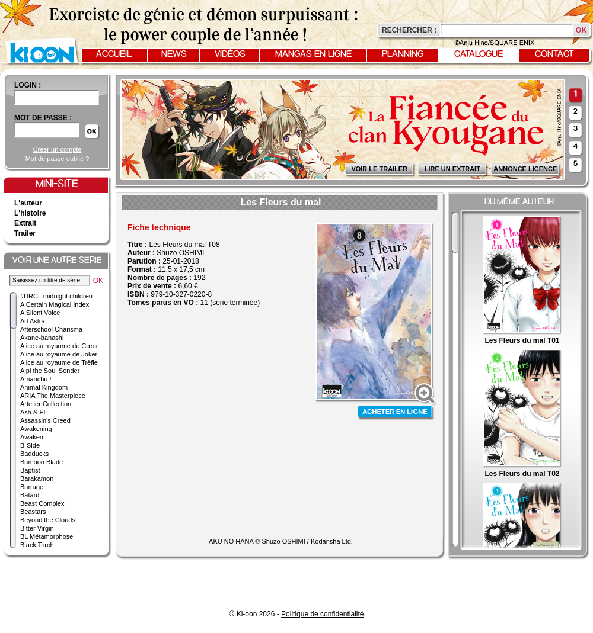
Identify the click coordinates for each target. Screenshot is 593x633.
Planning (402, 54)
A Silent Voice (40, 312)
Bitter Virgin (37, 528)
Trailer (25, 233)
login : (27, 85)
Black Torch (37, 544)
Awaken (31, 437)
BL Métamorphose (46, 536)
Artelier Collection (45, 403)
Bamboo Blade (41, 461)
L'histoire (30, 213)
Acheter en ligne (396, 413)
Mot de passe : (43, 118)
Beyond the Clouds (47, 519)
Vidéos (230, 54)
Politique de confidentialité (322, 614)
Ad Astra (32, 320)
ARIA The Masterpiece (52, 395)
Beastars (33, 511)
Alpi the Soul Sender (49, 370)
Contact (554, 54)
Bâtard (29, 495)
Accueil (114, 54)
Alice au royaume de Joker (58, 354)
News (174, 54)
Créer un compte (57, 149)
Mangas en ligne (313, 54)
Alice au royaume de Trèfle (59, 362)
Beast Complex (42, 503)
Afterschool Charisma (51, 329)
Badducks (34, 453)
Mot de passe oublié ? (57, 158)
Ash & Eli (33, 412)
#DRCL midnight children (56, 296)
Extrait (25, 223)
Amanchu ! (36, 379)
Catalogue (478, 54)
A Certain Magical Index (54, 304)
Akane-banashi (41, 337)
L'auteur (28, 203)
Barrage (31, 486)
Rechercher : (409, 30)
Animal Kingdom (44, 387)
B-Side (30, 445)
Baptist (30, 470)
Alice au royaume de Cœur (59, 345)
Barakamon (36, 478)
